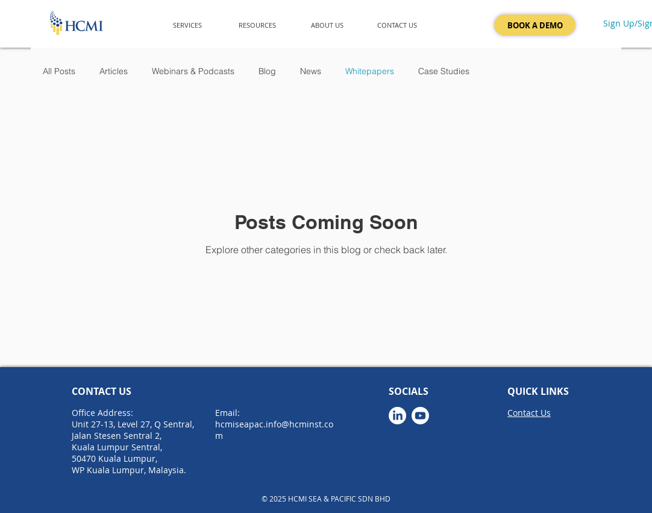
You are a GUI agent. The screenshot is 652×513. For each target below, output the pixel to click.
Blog (267, 71)
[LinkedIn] (397, 415)
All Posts (59, 71)
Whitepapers (369, 71)
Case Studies (443, 71)
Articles (113, 71)
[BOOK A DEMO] (534, 25)
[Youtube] (420, 415)
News (310, 71)
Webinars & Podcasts (193, 71)
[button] (187, 25)
